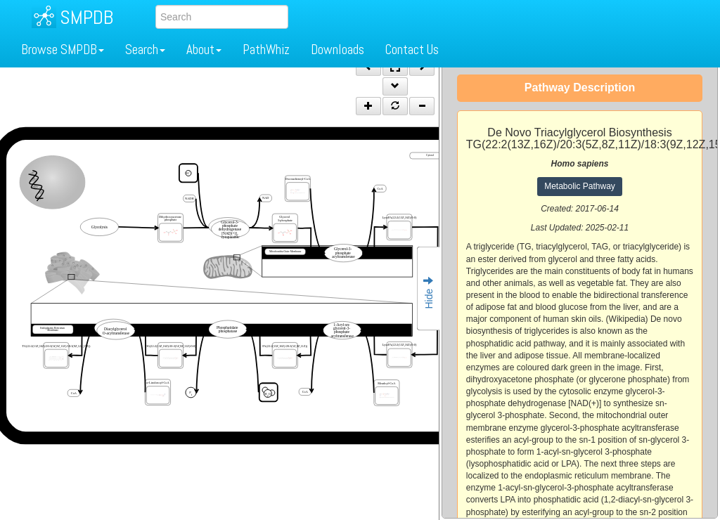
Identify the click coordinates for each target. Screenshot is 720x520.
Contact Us (412, 49)
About (203, 49)
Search (145, 49)
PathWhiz (266, 49)
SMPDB (86, 17)
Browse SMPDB (62, 49)
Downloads (337, 49)
